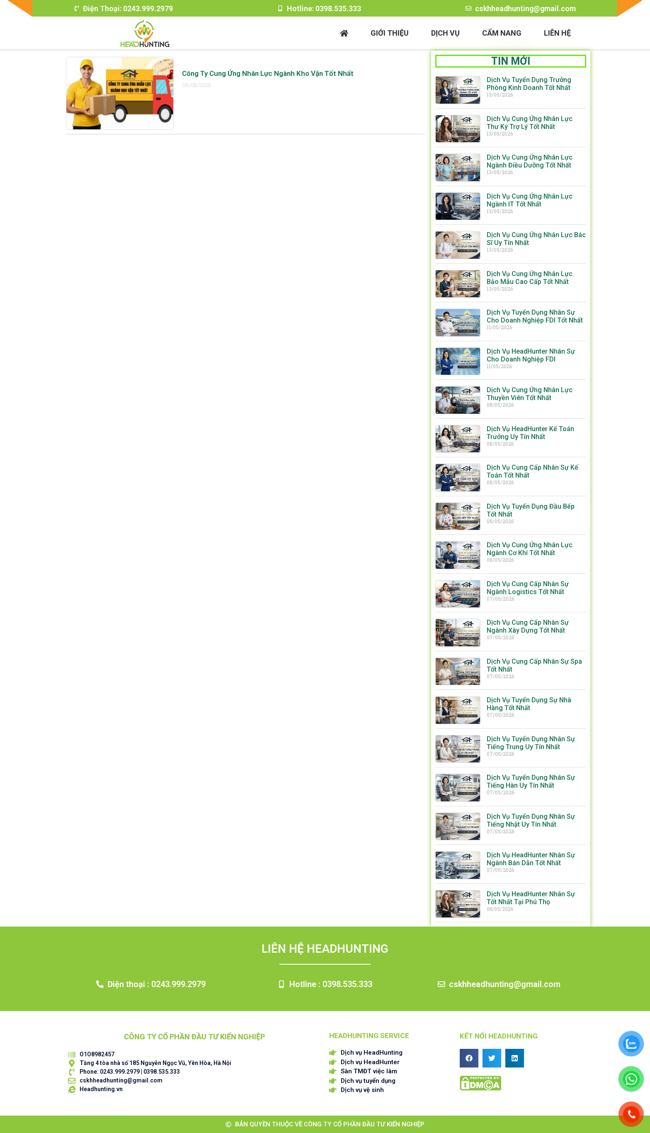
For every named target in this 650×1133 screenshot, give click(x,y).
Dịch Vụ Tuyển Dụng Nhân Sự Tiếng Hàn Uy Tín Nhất (531, 781)
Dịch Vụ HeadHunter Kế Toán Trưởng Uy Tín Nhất (530, 433)
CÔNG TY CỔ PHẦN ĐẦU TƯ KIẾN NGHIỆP (194, 1036)
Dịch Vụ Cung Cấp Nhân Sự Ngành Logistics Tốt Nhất (528, 588)
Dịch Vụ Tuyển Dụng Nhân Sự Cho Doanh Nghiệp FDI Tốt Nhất (535, 316)
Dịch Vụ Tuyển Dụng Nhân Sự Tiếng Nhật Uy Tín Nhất (531, 820)
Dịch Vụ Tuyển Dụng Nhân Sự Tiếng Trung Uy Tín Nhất (531, 743)
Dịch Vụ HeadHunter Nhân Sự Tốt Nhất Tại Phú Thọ (531, 898)
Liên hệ (557, 33)
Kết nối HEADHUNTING (499, 1036)
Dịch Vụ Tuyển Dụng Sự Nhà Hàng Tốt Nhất (529, 704)
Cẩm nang (501, 33)
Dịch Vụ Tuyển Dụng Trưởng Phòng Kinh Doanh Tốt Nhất (529, 84)
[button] (469, 1058)
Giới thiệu (390, 33)
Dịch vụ (445, 33)
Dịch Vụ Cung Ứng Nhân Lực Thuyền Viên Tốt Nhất (529, 394)
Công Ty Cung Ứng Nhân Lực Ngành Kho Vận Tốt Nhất (268, 73)
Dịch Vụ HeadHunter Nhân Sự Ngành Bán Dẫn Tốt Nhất (531, 859)
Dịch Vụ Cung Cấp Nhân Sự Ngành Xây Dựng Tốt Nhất (528, 626)
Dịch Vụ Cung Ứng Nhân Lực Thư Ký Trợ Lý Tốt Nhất (529, 123)
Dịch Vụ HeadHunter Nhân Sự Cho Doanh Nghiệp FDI (531, 355)
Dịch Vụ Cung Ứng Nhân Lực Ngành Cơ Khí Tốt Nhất (529, 549)
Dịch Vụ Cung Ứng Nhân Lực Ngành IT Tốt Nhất (529, 200)
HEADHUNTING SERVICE (369, 1035)
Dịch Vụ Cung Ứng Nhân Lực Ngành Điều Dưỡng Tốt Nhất (529, 161)
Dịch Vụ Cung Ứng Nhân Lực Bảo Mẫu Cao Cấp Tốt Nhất (529, 278)
